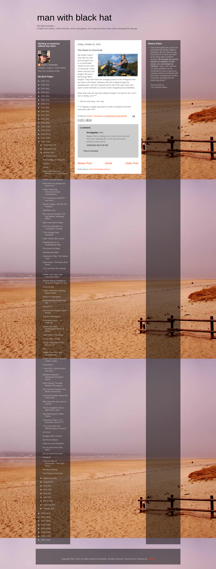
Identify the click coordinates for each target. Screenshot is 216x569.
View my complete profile (49, 71)
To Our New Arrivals (51, 339)
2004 (43, 532)
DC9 (45, 349)
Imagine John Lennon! (52, 436)
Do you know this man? (53, 453)
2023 (43, 92)
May (45, 493)
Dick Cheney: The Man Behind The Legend (53, 384)
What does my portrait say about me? (54, 184)
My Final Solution (50, 440)
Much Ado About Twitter (53, 222)
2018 (43, 111)
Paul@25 (47, 457)
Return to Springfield (52, 297)
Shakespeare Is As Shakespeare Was (52, 243)
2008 (43, 517)
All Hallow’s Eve (50, 156)
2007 (43, 521)
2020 (43, 104)
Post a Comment (91, 151)
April (45, 497)
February (47, 505)
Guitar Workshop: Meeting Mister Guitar (54, 291)
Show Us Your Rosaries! (53, 443)
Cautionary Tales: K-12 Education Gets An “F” (53, 421)
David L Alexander (49, 65)
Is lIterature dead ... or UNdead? (52, 321)
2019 (43, 107)
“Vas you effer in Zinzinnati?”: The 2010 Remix (53, 463)
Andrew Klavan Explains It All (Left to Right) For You (55, 282)
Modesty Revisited (51, 252)
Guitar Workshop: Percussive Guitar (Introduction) (51, 191)
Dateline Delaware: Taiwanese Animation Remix (53, 376)
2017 (43, 115)
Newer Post (85, 163)
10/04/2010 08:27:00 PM (97, 145)
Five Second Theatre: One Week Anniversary (54, 390)
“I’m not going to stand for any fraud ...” (54, 199)
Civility (45, 167)
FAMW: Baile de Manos (53, 179)
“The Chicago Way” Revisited (51, 233)
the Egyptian (92, 132)
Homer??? (47, 306)
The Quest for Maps (51, 248)
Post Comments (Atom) (100, 169)
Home (108, 163)
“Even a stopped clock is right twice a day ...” (53, 409)
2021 (43, 100)
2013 (43, 130)
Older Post (132, 163)
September (48, 478)
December (48, 145)
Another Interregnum (52, 316)
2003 (43, 536)
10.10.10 (46, 432)
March (46, 501)
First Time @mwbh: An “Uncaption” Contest (52, 227)
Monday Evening (50, 469)
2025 (43, 85)
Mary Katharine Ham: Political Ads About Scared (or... (55, 173)
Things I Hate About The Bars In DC (53, 343)
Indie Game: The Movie (53, 335)
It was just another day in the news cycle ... (55, 396)
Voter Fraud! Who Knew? (53, 238)
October (47, 152)
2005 (43, 528)
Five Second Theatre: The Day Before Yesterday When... (54, 216)
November (48, 149)
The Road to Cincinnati (53, 473)
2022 (43, 96)
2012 (43, 134)
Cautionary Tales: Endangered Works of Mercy (53, 328)
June (45, 489)
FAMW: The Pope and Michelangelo (52, 353)
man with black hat (74, 17)
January (47, 508)
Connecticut (48, 365)
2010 (43, 142)
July (45, 486)
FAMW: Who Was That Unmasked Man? (52, 275)
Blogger (151, 559)
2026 (43, 81)
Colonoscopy (48, 287)
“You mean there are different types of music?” (55, 427)
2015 (43, 123)
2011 (43, 138)
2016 (43, 119)
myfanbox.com (49, 210)
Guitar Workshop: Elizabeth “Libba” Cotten (54, 359)
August (46, 482)
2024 (43, 88)
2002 (43, 540)
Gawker (46, 163)
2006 (43, 525)
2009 (43, 513)
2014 (43, 126)
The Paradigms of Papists (54, 160)
